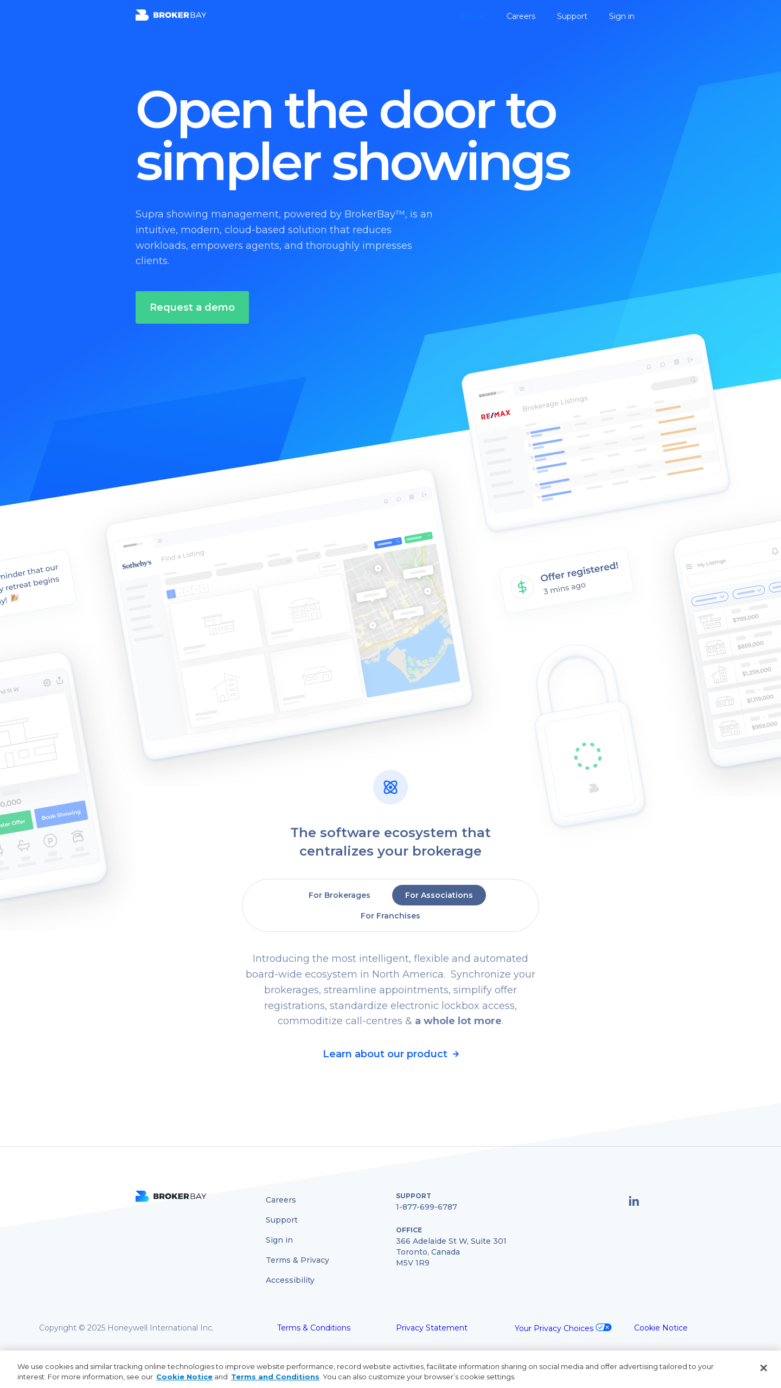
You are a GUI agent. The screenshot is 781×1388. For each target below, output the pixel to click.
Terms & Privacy (297, 1260)
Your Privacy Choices (555, 1328)
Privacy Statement (432, 1328)
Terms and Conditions (275, 1376)
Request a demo (192, 307)
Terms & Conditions (313, 1328)
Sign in (622, 16)
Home (472, 16)
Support (572, 16)
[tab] (339, 895)
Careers (521, 16)
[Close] (764, 1368)
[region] (390, 1369)
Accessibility (290, 1280)
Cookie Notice (661, 1328)
